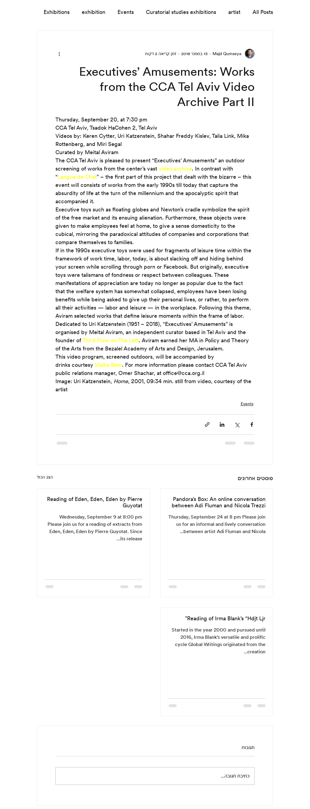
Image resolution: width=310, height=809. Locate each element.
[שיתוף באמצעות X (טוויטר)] (237, 424)
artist (234, 12)
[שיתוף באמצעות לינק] (207, 424)
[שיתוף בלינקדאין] (222, 424)
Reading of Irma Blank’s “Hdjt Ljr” (225, 618)
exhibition (93, 12)
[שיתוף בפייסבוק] (252, 424)
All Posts (262, 12)
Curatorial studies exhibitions (181, 12)
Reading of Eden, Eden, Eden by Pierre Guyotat (94, 502)
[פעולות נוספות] (59, 53)
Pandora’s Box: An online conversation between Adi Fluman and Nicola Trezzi (218, 502)
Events (125, 12)
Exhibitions (57, 12)
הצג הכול (45, 477)
